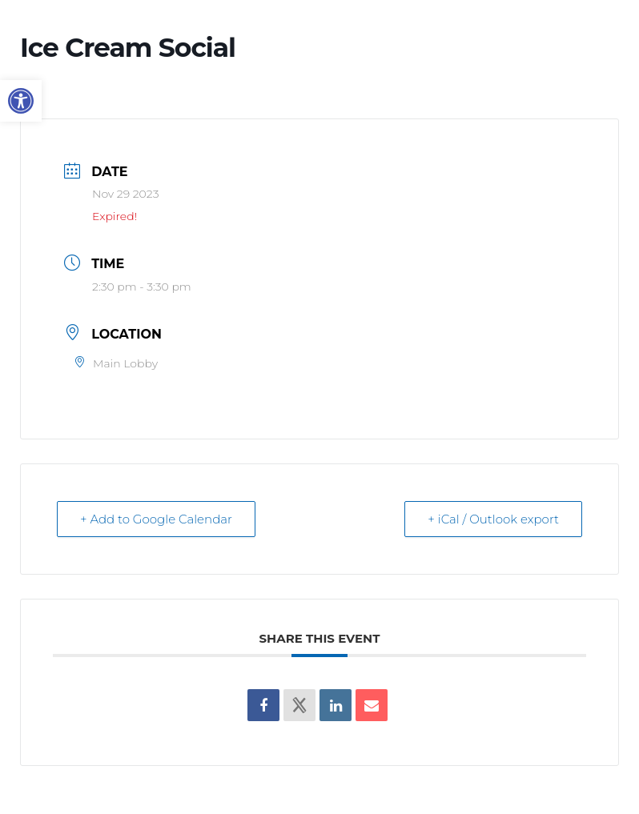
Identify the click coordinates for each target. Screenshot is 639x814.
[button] (21, 101)
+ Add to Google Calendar (156, 519)
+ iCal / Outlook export (493, 519)
